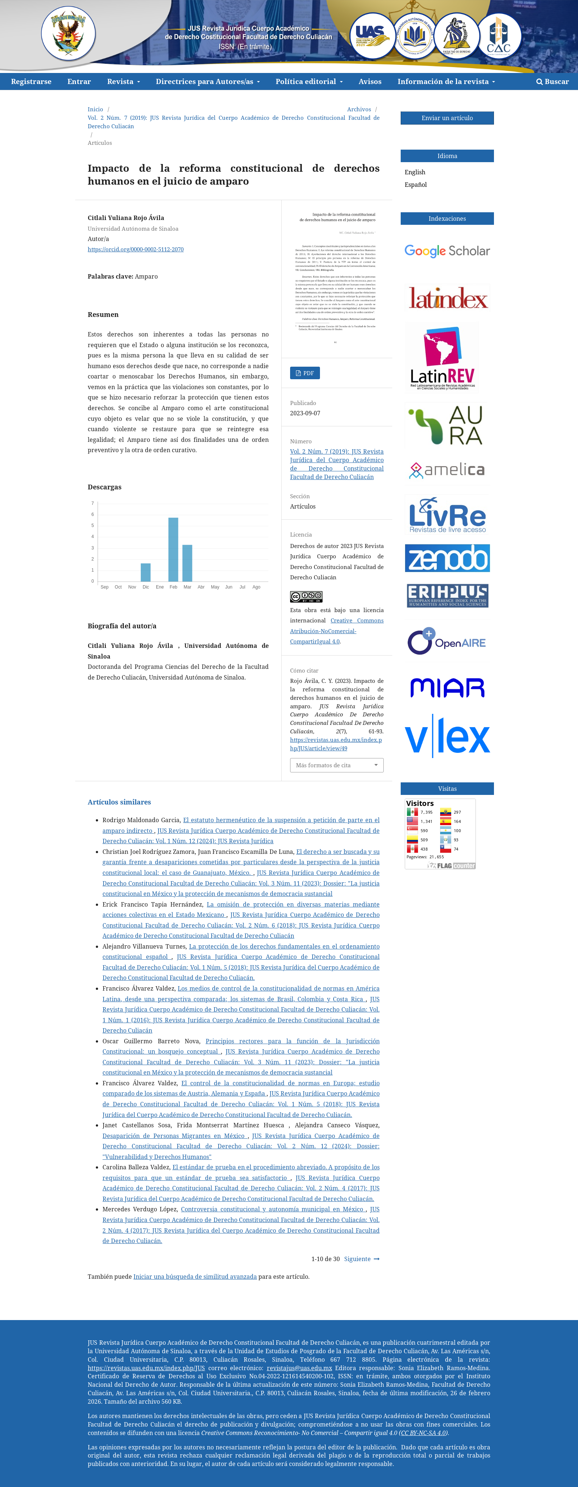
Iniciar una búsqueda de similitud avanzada (195, 1277)
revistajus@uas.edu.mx (299, 1368)
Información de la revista (444, 81)
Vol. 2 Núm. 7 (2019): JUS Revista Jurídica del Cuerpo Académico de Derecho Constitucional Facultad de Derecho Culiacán (233, 122)
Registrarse (31, 81)
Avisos (370, 81)
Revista (121, 81)
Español (416, 185)
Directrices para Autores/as (205, 81)
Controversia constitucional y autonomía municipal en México (273, 1209)
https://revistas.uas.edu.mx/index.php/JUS (146, 1368)
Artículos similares (119, 801)
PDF (308, 373)
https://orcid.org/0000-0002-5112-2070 (136, 249)
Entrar (79, 81)
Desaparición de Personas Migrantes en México (174, 1136)
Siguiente (357, 1259)
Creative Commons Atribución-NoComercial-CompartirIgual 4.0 (337, 631)
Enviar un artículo (447, 118)
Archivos (359, 109)
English (415, 172)
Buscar (552, 81)
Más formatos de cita (323, 765)
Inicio (95, 109)
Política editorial (307, 81)
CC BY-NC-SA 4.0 (423, 1433)
